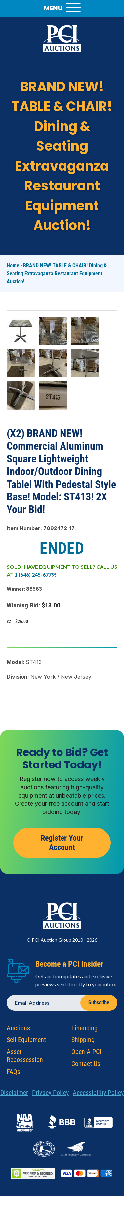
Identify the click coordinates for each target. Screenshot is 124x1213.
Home (13, 265)
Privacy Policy (50, 1096)
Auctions (18, 1031)
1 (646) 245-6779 (35, 574)
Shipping (83, 1043)
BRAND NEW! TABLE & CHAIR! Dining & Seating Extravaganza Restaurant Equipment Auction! (57, 273)
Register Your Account (62, 846)
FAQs (13, 1075)
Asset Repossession (25, 1059)
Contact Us (85, 1067)
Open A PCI (86, 1055)
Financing (84, 1031)
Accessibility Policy (98, 1096)
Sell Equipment (26, 1043)
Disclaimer (14, 1096)
